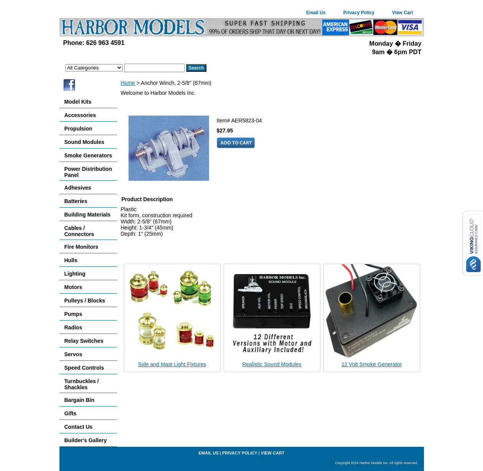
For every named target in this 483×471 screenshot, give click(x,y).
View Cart (402, 12)
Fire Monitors (81, 247)
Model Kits (78, 102)
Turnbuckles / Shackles (81, 384)
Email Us (316, 12)
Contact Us (78, 427)
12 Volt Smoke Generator (371, 364)
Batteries (75, 201)
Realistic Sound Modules (271, 364)
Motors (73, 287)
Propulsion (78, 129)
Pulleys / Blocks (85, 300)
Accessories (80, 115)
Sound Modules (84, 142)
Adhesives (77, 188)
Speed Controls (84, 368)
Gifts (70, 413)
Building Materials (87, 215)
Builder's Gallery (85, 440)
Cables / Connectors (79, 231)
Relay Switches (84, 341)
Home (128, 83)
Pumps (73, 314)
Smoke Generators (88, 155)
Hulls (70, 260)
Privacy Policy (358, 12)
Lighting (75, 274)
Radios (73, 327)
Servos (73, 354)
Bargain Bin (79, 400)
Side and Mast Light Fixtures (172, 364)
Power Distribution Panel (88, 172)
